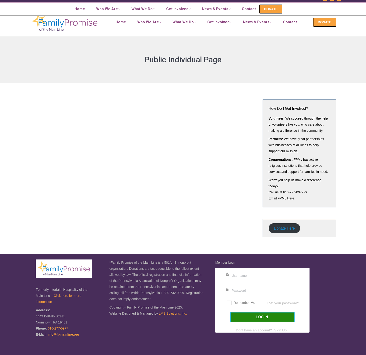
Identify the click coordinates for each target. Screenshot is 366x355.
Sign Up (280, 330)
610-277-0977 (305, 4)
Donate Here (284, 228)
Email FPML (281, 198)
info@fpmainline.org (63, 334)
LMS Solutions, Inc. (173, 313)
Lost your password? (283, 303)
